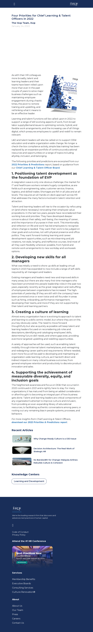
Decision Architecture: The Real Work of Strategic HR (54, 450)
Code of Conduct (20, 532)
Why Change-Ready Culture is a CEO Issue (55, 439)
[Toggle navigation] (14, 3)
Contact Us (18, 623)
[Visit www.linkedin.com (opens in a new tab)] (13, 525)
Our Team (17, 610)
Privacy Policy (18, 535)
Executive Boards (21, 583)
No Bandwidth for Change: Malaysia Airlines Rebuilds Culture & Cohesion (56, 461)
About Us (17, 606)
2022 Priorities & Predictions (28, 164)
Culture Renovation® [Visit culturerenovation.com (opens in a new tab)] (23, 592)
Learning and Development (29, 481)
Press (15, 614)
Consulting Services (22, 587)
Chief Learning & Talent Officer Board (38, 168)
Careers (16, 618)
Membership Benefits (23, 579)
